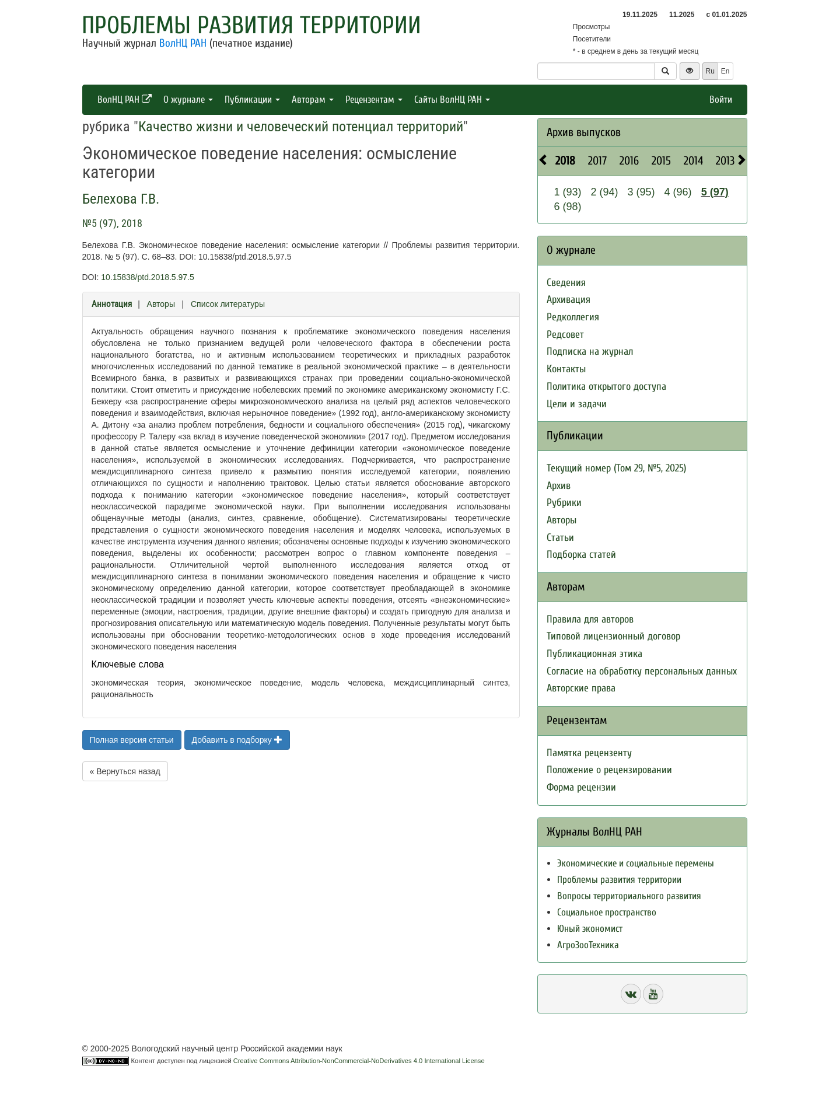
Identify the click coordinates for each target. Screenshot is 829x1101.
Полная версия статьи (132, 740)
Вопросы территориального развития (629, 895)
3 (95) (641, 192)
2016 (629, 160)
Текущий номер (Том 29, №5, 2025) (616, 468)
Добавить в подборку (237, 740)
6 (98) (568, 206)
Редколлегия (573, 317)
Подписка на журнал (590, 351)
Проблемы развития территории (251, 25)
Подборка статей (581, 554)
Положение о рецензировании (609, 770)
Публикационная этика (594, 654)
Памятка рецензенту (589, 753)
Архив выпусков (584, 132)
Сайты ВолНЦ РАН (452, 99)
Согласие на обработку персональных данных (642, 671)
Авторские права (581, 688)
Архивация (568, 299)
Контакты (566, 369)
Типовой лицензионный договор (613, 636)
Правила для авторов (590, 619)
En (725, 71)
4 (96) (678, 192)
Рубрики (564, 503)
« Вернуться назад (125, 771)
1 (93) (568, 192)
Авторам (313, 99)
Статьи (560, 538)
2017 (597, 160)
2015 (661, 160)
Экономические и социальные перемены (635, 863)
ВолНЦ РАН (183, 43)
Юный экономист (589, 928)
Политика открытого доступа (606, 386)
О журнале (188, 99)
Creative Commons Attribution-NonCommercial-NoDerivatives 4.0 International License (359, 1060)
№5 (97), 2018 (112, 223)
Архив (559, 486)
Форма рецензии (581, 787)
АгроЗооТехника (588, 944)
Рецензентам (374, 99)
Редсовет (565, 334)
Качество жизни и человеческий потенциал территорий (300, 126)
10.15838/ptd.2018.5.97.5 (147, 277)
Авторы (161, 304)
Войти (720, 99)
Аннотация (112, 304)
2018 (565, 160)
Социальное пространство (606, 912)
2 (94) (604, 192)
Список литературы (228, 304)
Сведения (566, 283)
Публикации (252, 99)
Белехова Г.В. (120, 199)
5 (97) (715, 192)
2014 (693, 160)
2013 (725, 160)
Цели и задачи (577, 404)
